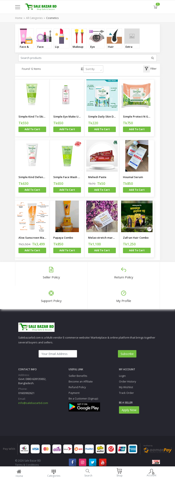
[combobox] (93, 69)
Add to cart (32, 129)
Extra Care (128, 49)
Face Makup (41, 49)
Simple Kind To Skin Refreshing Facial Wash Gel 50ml (32, 116)
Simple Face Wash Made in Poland (67, 177)
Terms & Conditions (27, 465)
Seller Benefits (78, 376)
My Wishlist (126, 387)
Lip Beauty (59, 49)
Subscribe (127, 354)
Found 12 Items (31, 69)
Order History (127, 381)
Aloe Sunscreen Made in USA (32, 238)
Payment (74, 393)
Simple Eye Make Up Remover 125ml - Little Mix (67, 116)
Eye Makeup (95, 49)
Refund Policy (77, 387)
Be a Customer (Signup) (83, 398)
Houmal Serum (133, 177)
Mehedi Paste (97, 177)
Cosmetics (52, 18)
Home (18, 18)
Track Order (126, 393)
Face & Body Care (24, 49)
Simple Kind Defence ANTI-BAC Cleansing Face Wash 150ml (32, 177)
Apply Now (129, 410)
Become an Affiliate (81, 381)
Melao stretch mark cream (102, 238)
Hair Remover (114, 49)
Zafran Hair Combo (136, 238)
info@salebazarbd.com (33, 403)
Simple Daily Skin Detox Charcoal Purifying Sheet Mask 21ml (102, 116)
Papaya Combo (63, 238)
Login (122, 376)
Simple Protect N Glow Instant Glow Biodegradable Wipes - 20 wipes (137, 116)
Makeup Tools (78, 49)
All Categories (34, 18)
